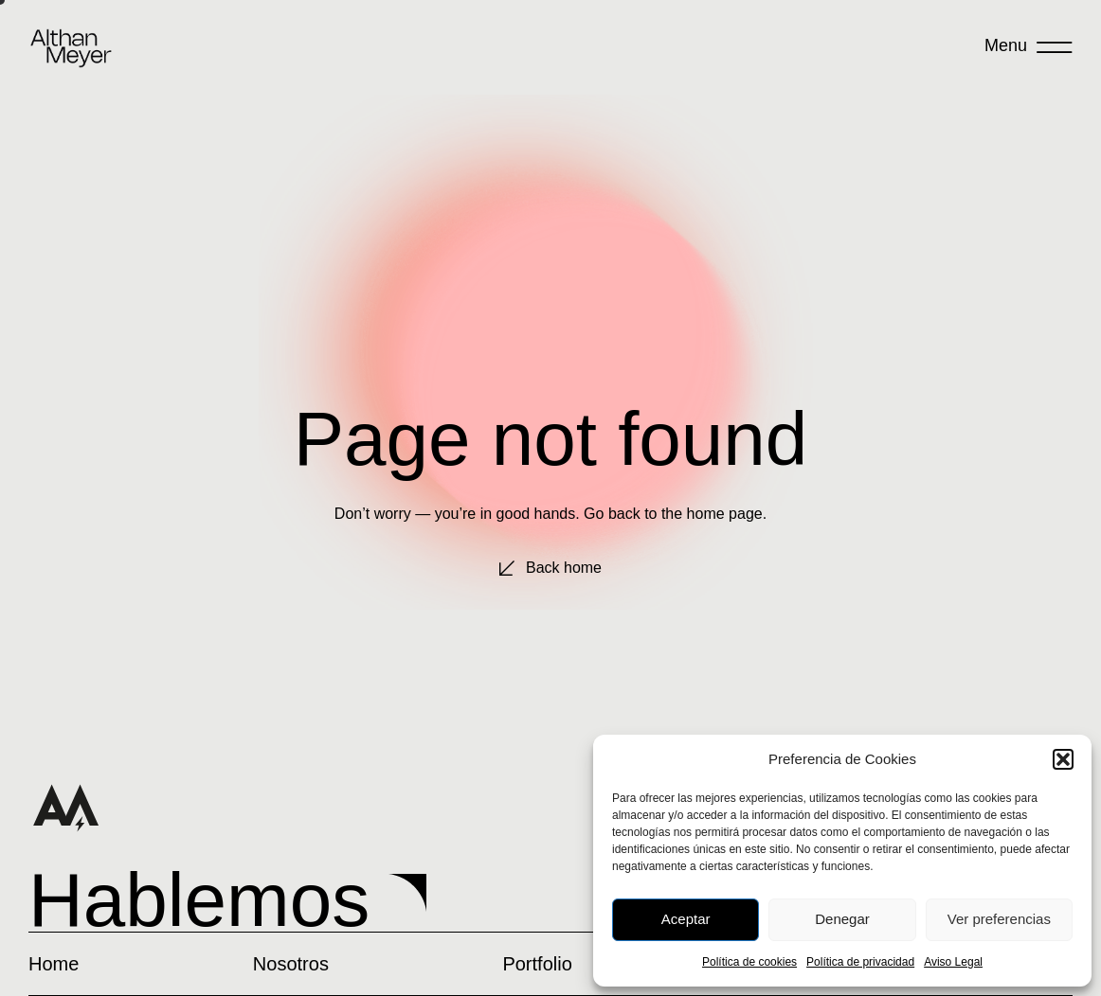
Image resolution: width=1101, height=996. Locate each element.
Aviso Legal (953, 962)
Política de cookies (749, 962)
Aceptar (686, 919)
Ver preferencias (999, 919)
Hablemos (199, 900)
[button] (1063, 759)
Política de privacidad (860, 962)
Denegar (842, 919)
